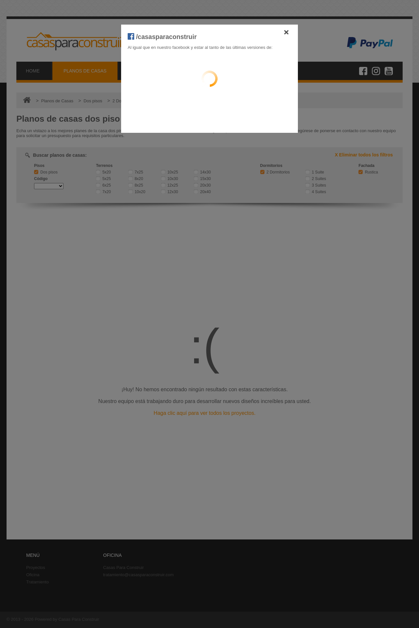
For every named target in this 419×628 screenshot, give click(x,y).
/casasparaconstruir (162, 36)
